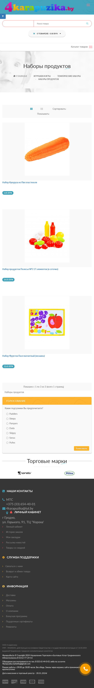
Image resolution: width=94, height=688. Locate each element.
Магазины (9, 600)
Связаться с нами (12, 566)
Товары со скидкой (13, 547)
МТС (9, 499)
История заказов (12, 532)
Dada (10, 428)
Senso (10, 437)
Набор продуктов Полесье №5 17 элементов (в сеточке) (30, 269)
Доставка (8, 595)
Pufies (10, 442)
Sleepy (11, 418)
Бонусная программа (14, 616)
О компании (10, 611)
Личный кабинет (12, 526)
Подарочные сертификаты (17, 621)
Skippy (11, 433)
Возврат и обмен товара (16, 571)
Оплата (7, 605)
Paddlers (11, 413)
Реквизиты (9, 626)
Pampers (12, 423)
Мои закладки (11, 537)
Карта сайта (10, 576)
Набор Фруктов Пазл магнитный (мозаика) (23, 356)
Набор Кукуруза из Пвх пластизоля (19, 182)
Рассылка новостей (13, 542)
